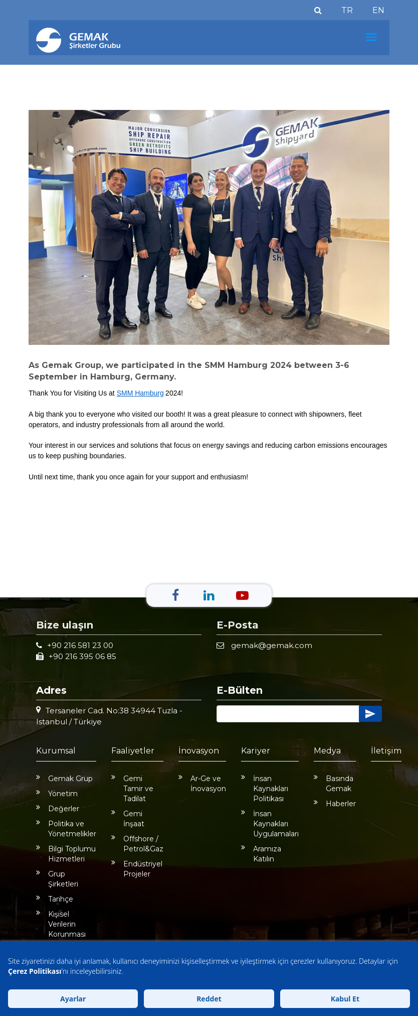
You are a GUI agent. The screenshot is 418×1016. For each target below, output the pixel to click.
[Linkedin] (208, 595)
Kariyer (255, 750)
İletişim (386, 750)
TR (347, 10)
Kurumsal (56, 750)
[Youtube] (242, 595)
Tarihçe (54, 899)
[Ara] (318, 10)
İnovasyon (198, 750)
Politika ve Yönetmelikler (66, 829)
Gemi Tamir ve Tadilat (132, 789)
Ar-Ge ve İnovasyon (202, 784)
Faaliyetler (132, 750)
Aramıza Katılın (261, 854)
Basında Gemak (333, 784)
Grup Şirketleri (57, 879)
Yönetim (57, 794)
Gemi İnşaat (127, 819)
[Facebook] (175, 595)
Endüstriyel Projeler (136, 869)
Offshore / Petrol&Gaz (137, 844)
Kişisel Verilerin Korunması (61, 924)
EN (378, 10)
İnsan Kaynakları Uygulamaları (270, 824)
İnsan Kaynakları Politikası (264, 789)
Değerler (57, 809)
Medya (327, 750)
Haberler (335, 804)
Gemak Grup (64, 779)
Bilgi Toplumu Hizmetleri (66, 854)
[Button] (288, 713)
